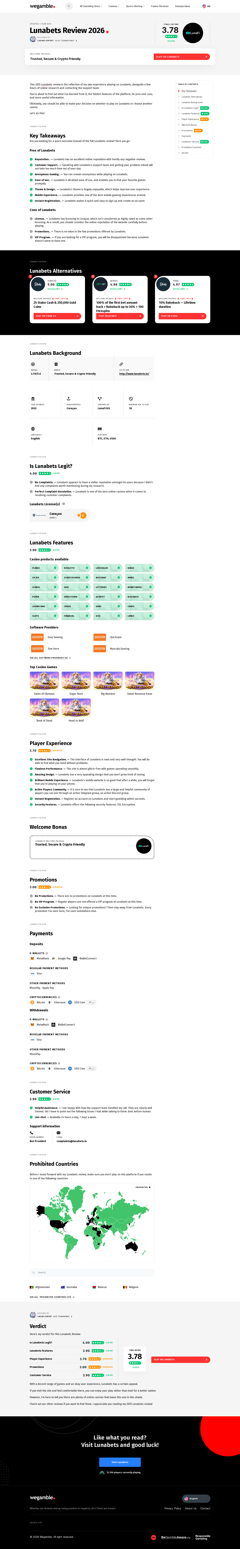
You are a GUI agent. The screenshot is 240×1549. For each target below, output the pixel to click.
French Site (36, 1523)
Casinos (112, 6)
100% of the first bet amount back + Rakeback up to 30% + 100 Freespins (119, 307)
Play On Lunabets (181, 56)
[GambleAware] (153, 1537)
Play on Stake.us (57, 316)
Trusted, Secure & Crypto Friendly (55, 59)
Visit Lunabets (120, 1462)
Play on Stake (182, 316)
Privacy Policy (172, 1508)
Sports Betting (134, 6)
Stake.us (52, 281)
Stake (176, 281)
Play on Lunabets (181, 1359)
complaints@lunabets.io (72, 1141)
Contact (205, 1508)
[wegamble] (43, 6)
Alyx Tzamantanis (66, 40)
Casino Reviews (160, 6)
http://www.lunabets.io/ (134, 373)
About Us (191, 1508)
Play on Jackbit (120, 316)
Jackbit (114, 281)
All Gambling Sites (90, 6)
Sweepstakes (182, 6)
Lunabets (46, 84)
